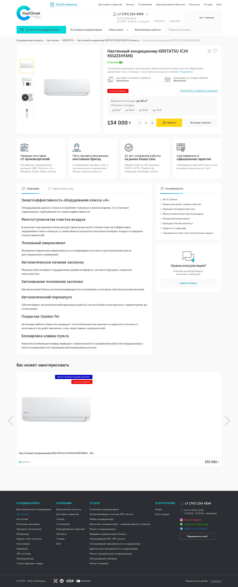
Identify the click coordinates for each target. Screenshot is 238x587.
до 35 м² (130, 110)
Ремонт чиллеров (99, 563)
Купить (169, 122)
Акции (158, 509)
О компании (145, 4)
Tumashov (215, 581)
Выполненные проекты (68, 509)
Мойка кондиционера (101, 519)
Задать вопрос (188, 283)
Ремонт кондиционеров (103, 529)
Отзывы (208, 4)
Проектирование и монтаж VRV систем (111, 514)
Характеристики (60, 189)
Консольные (23, 543)
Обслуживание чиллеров (103, 558)
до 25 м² (116, 110)
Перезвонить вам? (197, 536)
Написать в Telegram (196, 528)
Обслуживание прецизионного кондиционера (115, 543)
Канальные (22, 548)
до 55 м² (143, 110)
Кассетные (22, 519)
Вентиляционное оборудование (34, 509)
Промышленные (25, 558)
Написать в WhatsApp (196, 524)
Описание (30, 189)
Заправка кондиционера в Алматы (108, 534)
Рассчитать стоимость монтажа (198, 90)
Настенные (23, 514)
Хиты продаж (162, 514)
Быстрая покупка (200, 122)
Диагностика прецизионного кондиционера (114, 548)
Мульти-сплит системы (29, 538)
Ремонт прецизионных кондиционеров (111, 553)
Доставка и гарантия (110, 4)
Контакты (194, 4)
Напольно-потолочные (29, 529)
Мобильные (23, 534)
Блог (219, 4)
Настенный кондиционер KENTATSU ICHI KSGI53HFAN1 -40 (56, 453)
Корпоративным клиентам (170, 4)
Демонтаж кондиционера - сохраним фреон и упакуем (120, 524)
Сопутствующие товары (30, 563)
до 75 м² (157, 110)
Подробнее (186, 71)
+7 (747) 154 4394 (198, 503)
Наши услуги (116, 29)
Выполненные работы (148, 29)
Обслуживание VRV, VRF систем (107, 538)
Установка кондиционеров (86, 29)
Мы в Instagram (192, 519)
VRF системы (24, 553)
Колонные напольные (28, 524)
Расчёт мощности (66, 4)
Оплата (130, 4)
